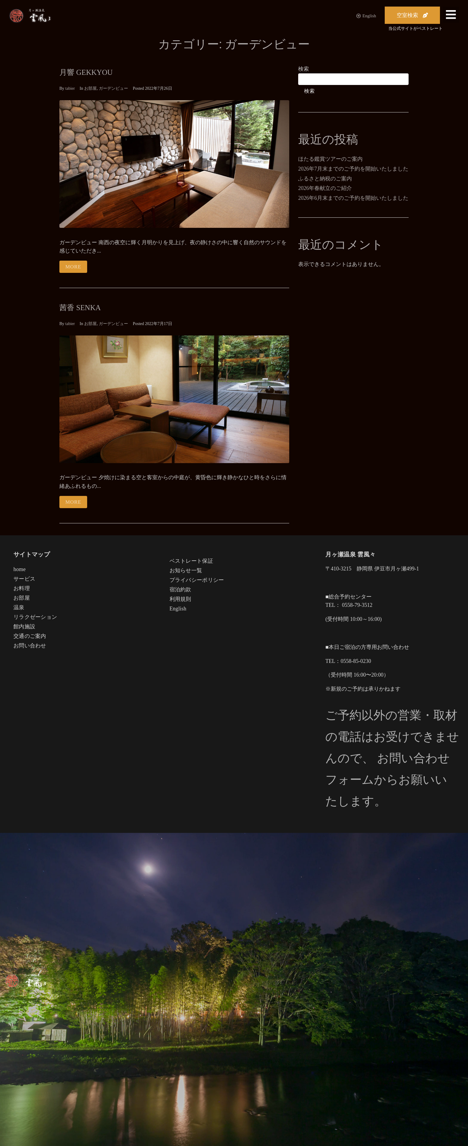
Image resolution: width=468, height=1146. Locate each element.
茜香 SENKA (82, 307)
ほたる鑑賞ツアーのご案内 (330, 159)
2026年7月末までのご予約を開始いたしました (353, 169)
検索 (303, 69)
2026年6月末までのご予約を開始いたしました (353, 198)
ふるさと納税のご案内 (325, 179)
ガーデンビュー (113, 88)
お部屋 (90, 88)
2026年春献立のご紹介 (325, 188)
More (73, 267)
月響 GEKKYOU (89, 72)
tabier (70, 88)
